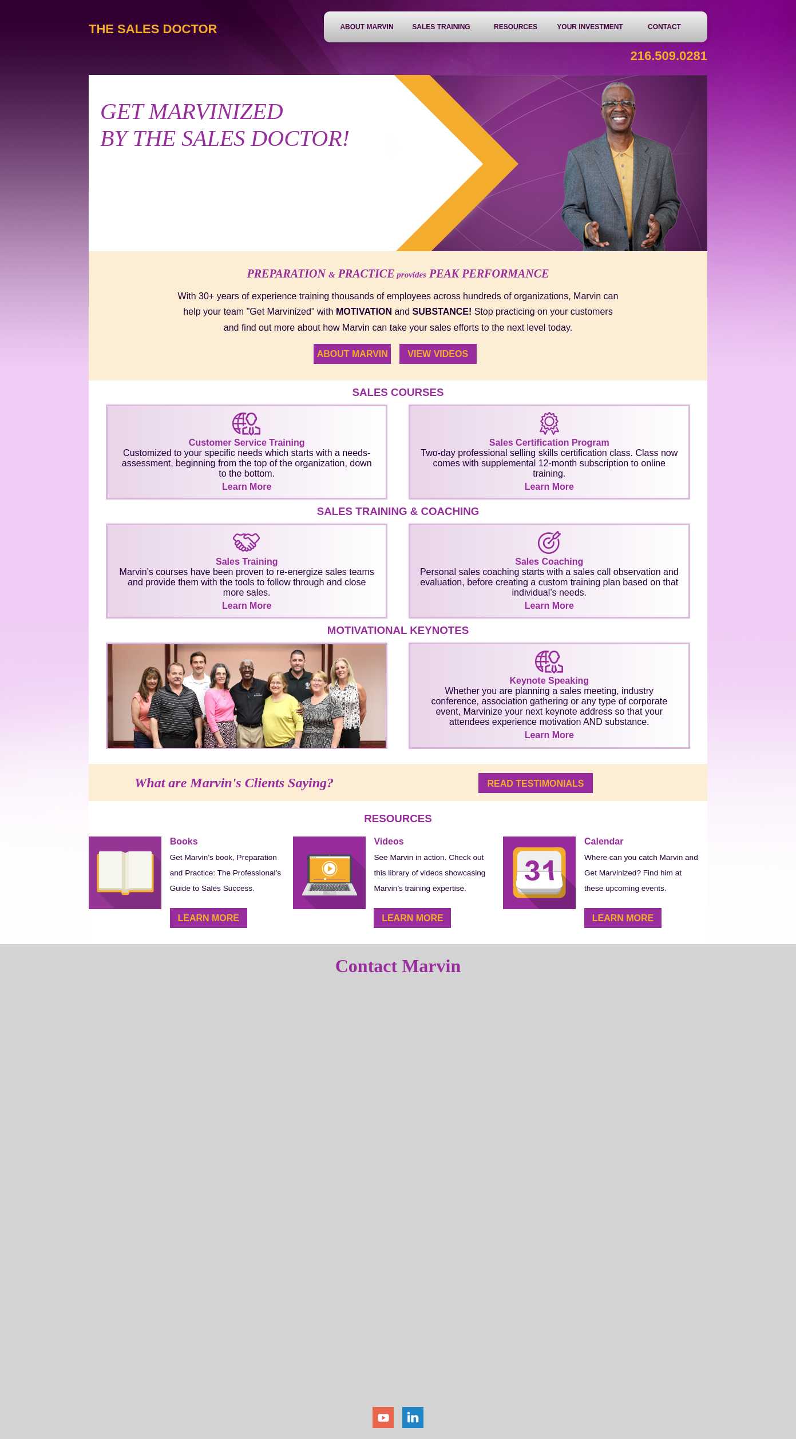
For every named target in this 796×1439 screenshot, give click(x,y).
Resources (515, 27)
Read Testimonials (536, 783)
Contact (664, 27)
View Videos (437, 354)
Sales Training (441, 27)
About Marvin (366, 27)
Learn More (412, 918)
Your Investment (590, 27)
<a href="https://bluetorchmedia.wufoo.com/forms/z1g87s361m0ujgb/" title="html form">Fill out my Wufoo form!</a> (398, 1196)
